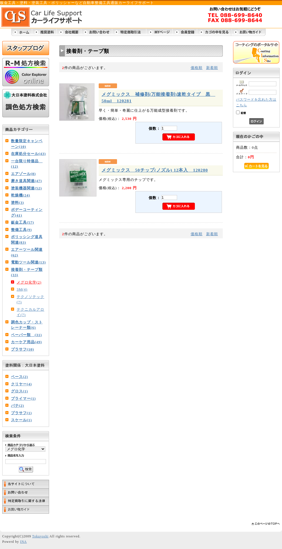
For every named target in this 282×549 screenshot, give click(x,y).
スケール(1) (21, 420)
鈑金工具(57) (22, 222)
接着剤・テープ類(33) (27, 272)
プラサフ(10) (22, 349)
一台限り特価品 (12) (27, 164)
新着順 (212, 68)
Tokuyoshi (40, 536)
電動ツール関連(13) (28, 262)
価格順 (196, 68)
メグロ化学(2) (29, 282)
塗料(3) (17, 202)
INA (23, 542)
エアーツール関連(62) (27, 252)
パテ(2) (17, 405)
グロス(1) (19, 391)
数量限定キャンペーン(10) (27, 144)
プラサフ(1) (21, 413)
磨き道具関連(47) (26, 181)
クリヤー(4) (21, 384)
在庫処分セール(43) (28, 154)
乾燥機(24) (20, 195)
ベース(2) (19, 377)
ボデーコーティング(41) (27, 212)
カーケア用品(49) (26, 342)
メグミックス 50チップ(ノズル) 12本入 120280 (155, 170)
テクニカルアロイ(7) (30, 312)
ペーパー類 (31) (26, 335)
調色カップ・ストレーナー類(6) (27, 325)
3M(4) (22, 289)
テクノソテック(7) (30, 299)
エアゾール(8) (23, 174)
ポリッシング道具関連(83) (27, 240)
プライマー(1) (23, 398)
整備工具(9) (21, 230)
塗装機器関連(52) (26, 188)
